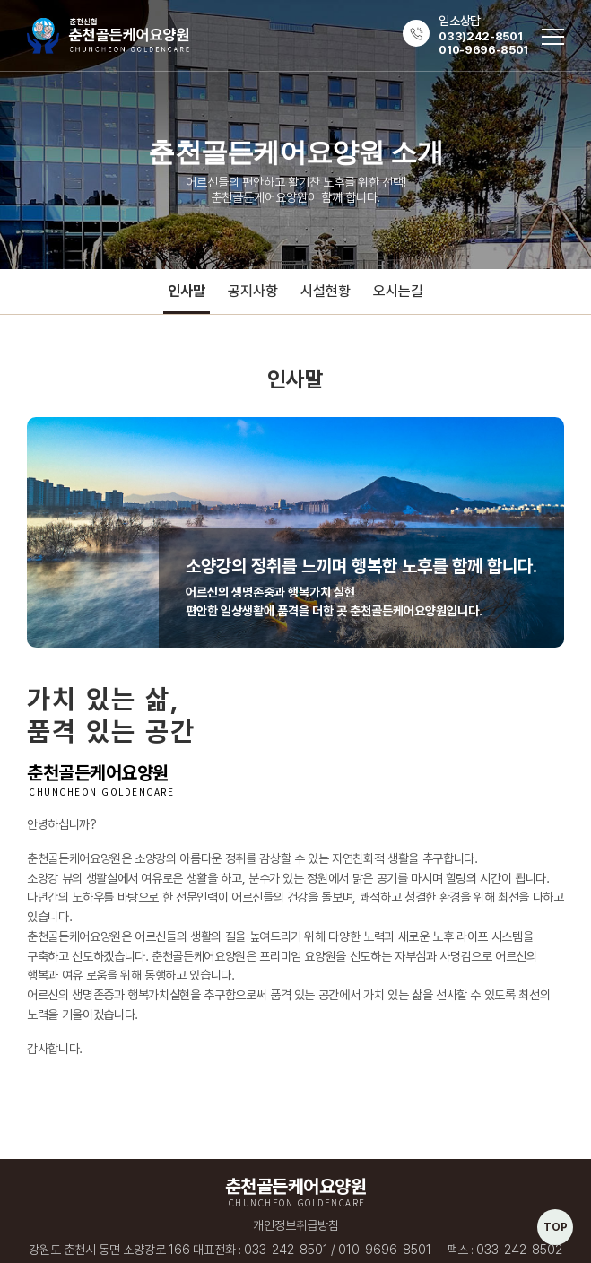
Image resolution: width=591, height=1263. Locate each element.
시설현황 (325, 291)
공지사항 (253, 291)
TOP (555, 1227)
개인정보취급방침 (296, 1225)
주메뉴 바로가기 (0, 0)
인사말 (186, 291)
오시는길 (398, 291)
